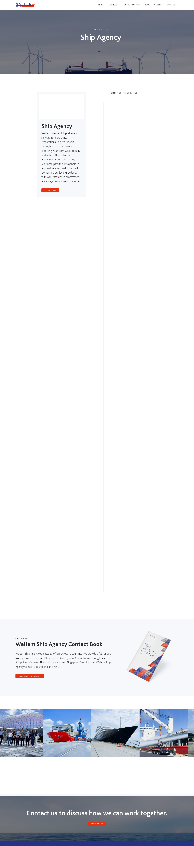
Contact (172, 5)
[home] (29, 5)
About (101, 5)
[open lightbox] (67, 733)
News (147, 5)
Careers (158, 5)
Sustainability (132, 5)
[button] (114, 5)
